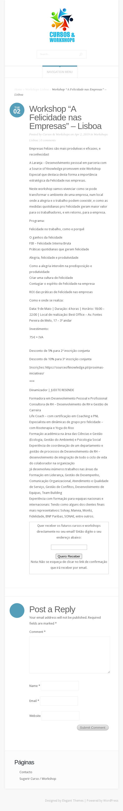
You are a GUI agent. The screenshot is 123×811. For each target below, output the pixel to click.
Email (34, 701)
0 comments (48, 140)
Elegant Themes (73, 800)
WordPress (110, 800)
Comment (37, 632)
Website (35, 716)
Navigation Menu (60, 72)
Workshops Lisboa (37, 89)
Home (18, 89)
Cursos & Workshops (56, 134)
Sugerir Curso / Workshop (37, 779)
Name (34, 685)
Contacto (25, 772)
